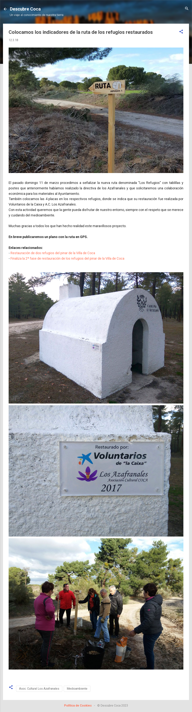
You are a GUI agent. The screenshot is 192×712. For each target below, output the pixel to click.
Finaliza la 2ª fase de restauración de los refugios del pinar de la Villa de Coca (67, 258)
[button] (181, 31)
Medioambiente (77, 688)
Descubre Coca (25, 9)
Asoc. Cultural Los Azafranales (39, 688)
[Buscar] (186, 9)
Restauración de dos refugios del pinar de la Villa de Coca (52, 253)
